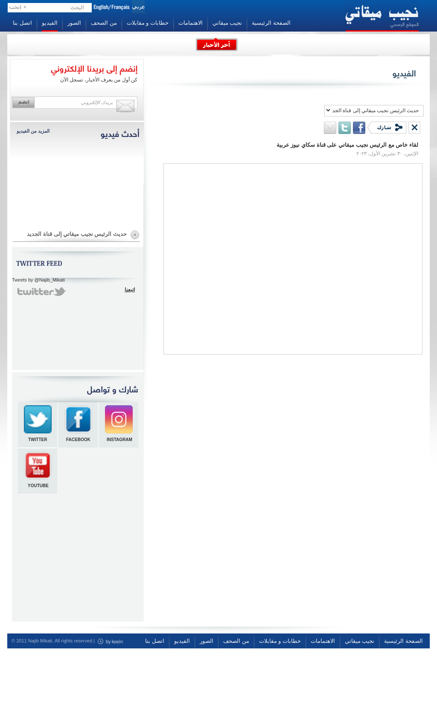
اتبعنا (130, 290)
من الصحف (104, 23)
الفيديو (50, 23)
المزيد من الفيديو (33, 131)
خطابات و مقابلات (148, 23)
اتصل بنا (22, 23)
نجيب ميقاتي (227, 23)
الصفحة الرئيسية (271, 23)
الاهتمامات (190, 23)
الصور (74, 23)
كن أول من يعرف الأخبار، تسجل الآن (98, 80)
